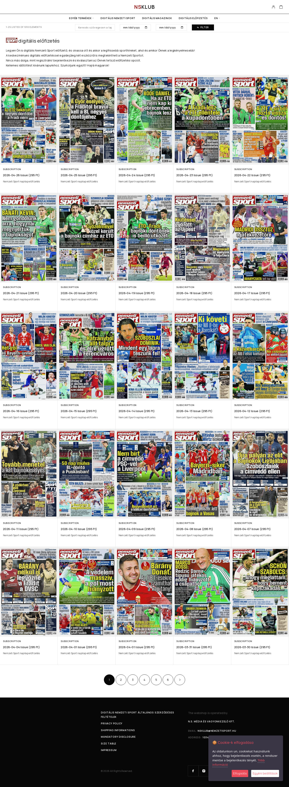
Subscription (12, 169)
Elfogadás (240, 773)
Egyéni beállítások (265, 773)
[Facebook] (193, 771)
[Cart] (281, 7)
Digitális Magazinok (157, 18)
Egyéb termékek (80, 18)
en (216, 18)
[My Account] (273, 7)
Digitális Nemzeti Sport (118, 18)
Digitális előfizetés (193, 18)
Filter (203, 27)
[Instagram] (204, 771)
